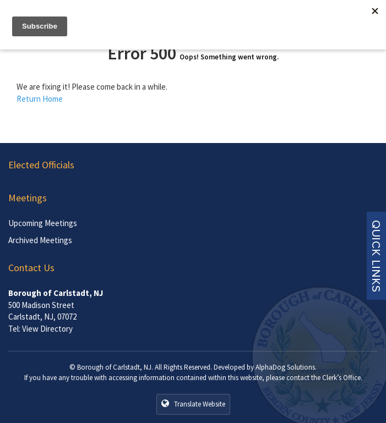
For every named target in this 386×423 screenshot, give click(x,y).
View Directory (47, 328)
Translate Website (193, 404)
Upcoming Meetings (42, 223)
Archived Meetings (40, 240)
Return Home (40, 99)
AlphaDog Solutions (285, 367)
